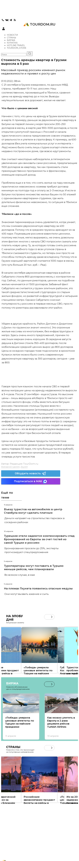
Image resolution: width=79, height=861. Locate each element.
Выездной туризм (10, 466)
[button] (52, 617)
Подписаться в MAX (30, 481)
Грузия (24, 466)
